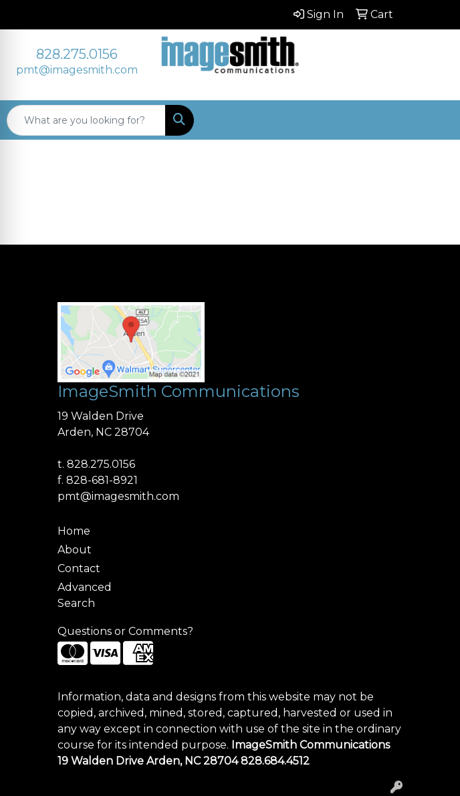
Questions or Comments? (125, 631)
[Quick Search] (86, 120)
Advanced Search (85, 595)
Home (74, 531)
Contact (79, 568)
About (75, 549)
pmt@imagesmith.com (77, 69)
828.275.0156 (77, 54)
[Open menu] (433, 120)
